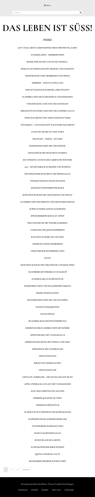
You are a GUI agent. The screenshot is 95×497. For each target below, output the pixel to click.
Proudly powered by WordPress (34, 484)
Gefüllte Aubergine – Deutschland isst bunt (47, 377)
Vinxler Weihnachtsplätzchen (47, 181)
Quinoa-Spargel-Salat (47, 454)
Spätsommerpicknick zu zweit (47, 216)
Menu (48, 5)
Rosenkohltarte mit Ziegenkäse (47, 146)
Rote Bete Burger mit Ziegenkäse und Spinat (47, 195)
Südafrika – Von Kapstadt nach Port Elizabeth (47, 125)
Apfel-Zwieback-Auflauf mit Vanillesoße (47, 384)
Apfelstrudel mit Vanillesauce (47, 335)
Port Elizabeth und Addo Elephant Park (47, 118)
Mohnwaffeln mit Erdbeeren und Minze (47, 75)
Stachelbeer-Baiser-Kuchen (47, 426)
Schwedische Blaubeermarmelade (47, 419)
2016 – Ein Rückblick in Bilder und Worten (48, 167)
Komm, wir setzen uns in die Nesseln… (47, 61)
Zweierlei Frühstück (47, 405)
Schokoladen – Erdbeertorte (47, 54)
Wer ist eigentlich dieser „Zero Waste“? (47, 89)
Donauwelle (47, 314)
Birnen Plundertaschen (47, 363)
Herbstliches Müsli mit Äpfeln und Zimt (47, 342)
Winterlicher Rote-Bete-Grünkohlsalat (47, 174)
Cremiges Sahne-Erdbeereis (47, 244)
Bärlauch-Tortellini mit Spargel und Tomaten (47, 68)
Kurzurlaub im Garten (47, 440)
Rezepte (45, 490)
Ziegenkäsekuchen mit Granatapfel (47, 300)
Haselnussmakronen (47, 307)
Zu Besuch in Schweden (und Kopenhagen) (47, 412)
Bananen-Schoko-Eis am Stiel (47, 237)
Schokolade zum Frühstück (47, 279)
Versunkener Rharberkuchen (47, 251)
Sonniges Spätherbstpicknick (47, 188)
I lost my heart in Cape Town (47, 132)
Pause (47, 258)
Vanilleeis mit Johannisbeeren (47, 230)
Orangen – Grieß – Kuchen (47, 139)
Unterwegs (68, 490)
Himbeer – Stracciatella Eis (47, 82)
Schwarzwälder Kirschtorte (47, 447)
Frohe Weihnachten (47, 293)
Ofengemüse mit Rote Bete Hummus (47, 153)
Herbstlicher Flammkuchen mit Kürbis (47, 328)
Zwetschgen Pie (47, 370)
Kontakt (34, 490)
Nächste (26, 470)
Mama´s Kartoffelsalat (47, 433)
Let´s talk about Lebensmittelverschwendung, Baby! (47, 47)
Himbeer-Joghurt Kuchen (47, 398)
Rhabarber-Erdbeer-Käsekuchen (47, 461)
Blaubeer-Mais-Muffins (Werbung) (47, 321)
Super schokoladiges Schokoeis (47, 209)
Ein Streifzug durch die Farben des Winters (47, 160)
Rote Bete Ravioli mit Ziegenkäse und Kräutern (47, 265)
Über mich (56, 490)
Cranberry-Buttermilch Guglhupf (47, 272)
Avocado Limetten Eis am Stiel (48, 391)
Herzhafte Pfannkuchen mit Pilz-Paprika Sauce (48, 111)
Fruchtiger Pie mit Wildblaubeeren (47, 223)
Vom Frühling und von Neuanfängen (47, 104)
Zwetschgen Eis (47, 356)
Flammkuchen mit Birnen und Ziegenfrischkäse (47, 202)
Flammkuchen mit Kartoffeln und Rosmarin (47, 97)
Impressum (23, 490)
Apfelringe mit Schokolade (47, 349)
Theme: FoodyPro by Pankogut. (61, 484)
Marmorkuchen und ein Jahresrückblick (47, 286)
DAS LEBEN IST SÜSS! (47, 28)
